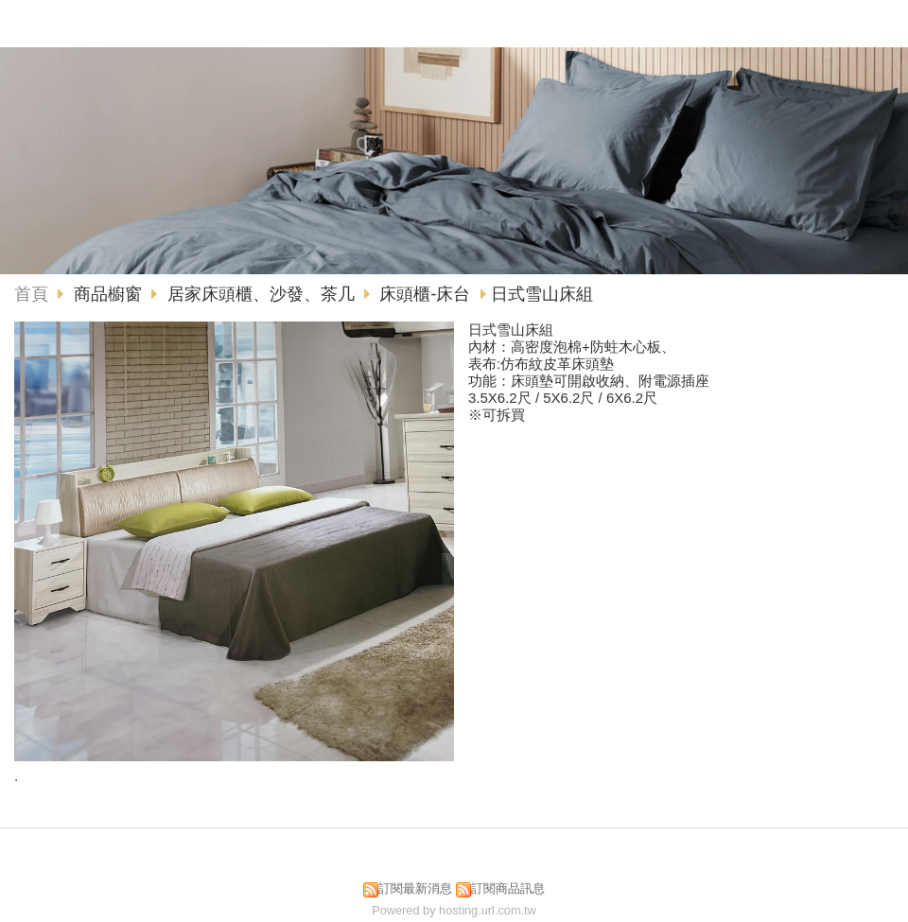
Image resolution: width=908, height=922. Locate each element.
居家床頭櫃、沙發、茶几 (261, 294)
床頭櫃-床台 (424, 294)
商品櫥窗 (110, 294)
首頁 (31, 294)
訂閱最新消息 (415, 888)
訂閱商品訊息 (508, 888)
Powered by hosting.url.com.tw (454, 910)
